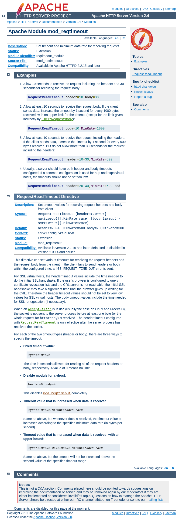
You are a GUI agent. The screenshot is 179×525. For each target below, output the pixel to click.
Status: (13, 51)
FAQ (145, 8)
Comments (141, 109)
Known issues (143, 91)
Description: (17, 46)
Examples (141, 61)
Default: (21, 228)
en (116, 38)
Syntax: (21, 214)
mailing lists (155, 499)
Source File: (17, 61)
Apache (12, 22)
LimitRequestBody (57, 119)
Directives (132, 8)
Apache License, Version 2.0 (52, 517)
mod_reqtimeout (57, 393)
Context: (21, 233)
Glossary (156, 8)
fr (124, 38)
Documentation (52, 22)
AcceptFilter (40, 309)
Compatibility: (19, 66)
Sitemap (170, 8)
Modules (117, 8)
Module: (21, 243)
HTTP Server (29, 22)
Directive (70, 196)
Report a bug (143, 97)
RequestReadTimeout (147, 74)
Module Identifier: (21, 56)
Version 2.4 (73, 22)
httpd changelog (145, 86)
